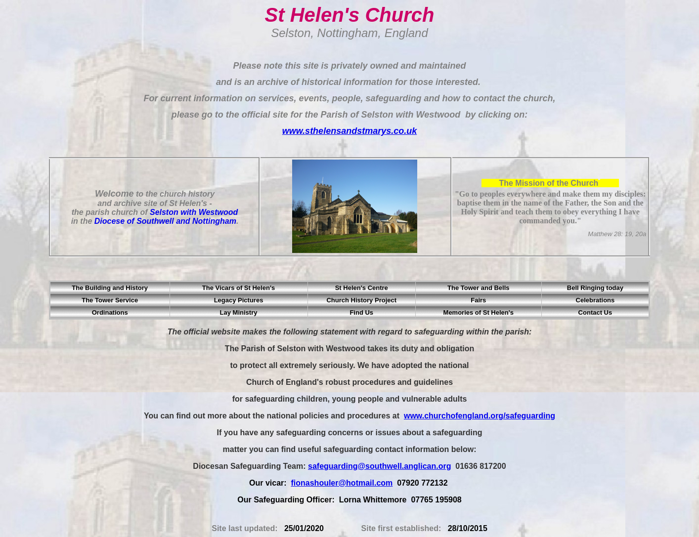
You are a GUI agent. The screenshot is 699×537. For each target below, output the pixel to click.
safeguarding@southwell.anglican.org (379, 466)
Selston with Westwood (194, 212)
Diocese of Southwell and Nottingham (165, 221)
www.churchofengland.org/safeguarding (479, 416)
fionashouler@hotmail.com (342, 483)
